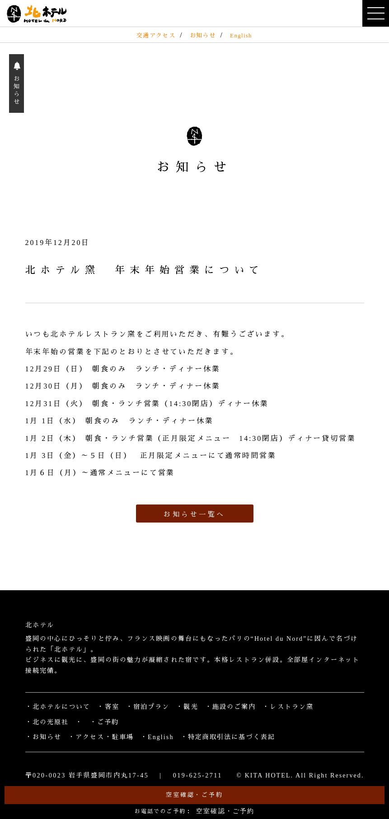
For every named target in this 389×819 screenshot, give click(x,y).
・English (157, 737)
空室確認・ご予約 (194, 794)
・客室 (108, 706)
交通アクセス (155, 35)
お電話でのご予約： (195, 811)
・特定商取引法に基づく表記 (228, 737)
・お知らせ (43, 737)
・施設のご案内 (230, 706)
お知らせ (203, 35)
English (241, 35)
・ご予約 (104, 722)
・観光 (187, 706)
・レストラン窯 (288, 706)
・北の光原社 (47, 722)
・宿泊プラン (148, 706)
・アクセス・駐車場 (101, 737)
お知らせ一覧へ (194, 514)
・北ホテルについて (58, 706)
